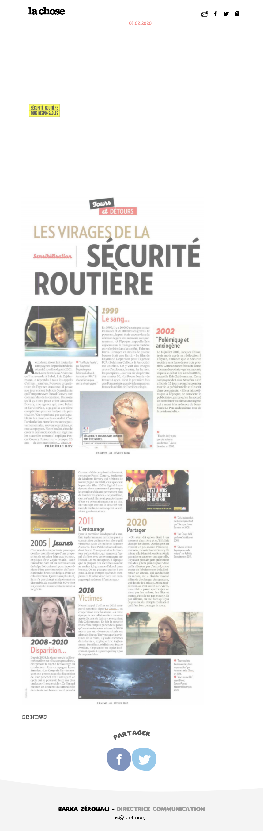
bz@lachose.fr (131, 818)
